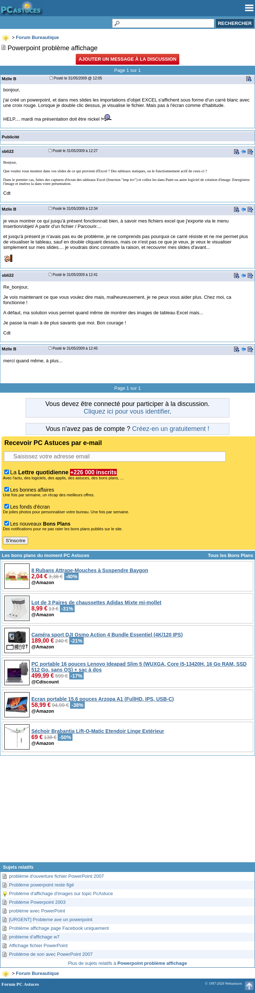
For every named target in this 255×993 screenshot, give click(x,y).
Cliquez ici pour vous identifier (127, 411)
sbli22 (8, 151)
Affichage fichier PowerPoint (38, 945)
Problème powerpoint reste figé (41, 885)
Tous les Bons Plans (230, 555)
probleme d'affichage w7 (34, 937)
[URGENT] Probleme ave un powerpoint (50, 919)
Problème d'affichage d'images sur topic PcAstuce (61, 893)
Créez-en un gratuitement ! (170, 428)
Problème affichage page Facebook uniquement (59, 928)
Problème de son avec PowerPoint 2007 (51, 954)
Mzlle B (9, 78)
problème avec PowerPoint (37, 911)
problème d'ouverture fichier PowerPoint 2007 (56, 876)
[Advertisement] (127, 811)
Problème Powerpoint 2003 (37, 902)
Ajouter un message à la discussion (127, 59)
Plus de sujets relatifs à (127, 963)
